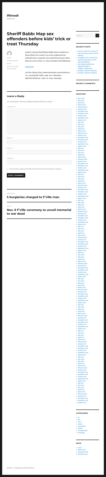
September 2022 (83, 196)
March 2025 (82, 131)
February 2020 (82, 263)
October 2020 (82, 246)
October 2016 (82, 350)
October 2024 (82, 142)
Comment (11, 107)
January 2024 (82, 161)
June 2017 (81, 333)
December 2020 (83, 242)
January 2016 (82, 370)
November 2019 (83, 270)
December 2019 (83, 268)
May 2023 (81, 179)
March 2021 (82, 235)
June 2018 (81, 307)
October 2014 (82, 376)
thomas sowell (12, 68)
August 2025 (82, 120)
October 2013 (82, 403)
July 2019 (81, 279)
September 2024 (83, 144)
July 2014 (81, 383)
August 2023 (82, 172)
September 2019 (83, 274)
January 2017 (82, 344)
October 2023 (82, 168)
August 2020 (82, 250)
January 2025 (82, 135)
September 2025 (83, 118)
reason (80, 424)
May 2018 (81, 309)
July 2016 (81, 357)
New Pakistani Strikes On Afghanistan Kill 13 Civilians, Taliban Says (86, 66)
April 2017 (81, 337)
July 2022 (81, 200)
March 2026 (82, 105)
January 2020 (82, 266)
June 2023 (81, 176)
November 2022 (83, 192)
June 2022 (81, 203)
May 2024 (81, 153)
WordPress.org (83, 454)
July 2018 (81, 305)
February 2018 (82, 316)
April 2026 (81, 103)
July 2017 (81, 331)
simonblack (82, 426)
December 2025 (83, 111)
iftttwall (13, 15)
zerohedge (81, 433)
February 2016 (82, 368)
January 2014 (82, 396)
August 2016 (82, 355)
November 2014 (83, 374)
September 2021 (83, 222)
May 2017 (81, 335)
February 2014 (82, 394)
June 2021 (81, 229)
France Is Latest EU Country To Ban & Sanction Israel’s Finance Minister (88, 53)
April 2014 (81, 389)
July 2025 (81, 122)
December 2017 (83, 320)
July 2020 (81, 253)
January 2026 (82, 109)
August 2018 (82, 303)
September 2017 (83, 326)
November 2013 (83, 400)
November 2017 (83, 322)
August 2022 (82, 198)
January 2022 (82, 213)
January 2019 (82, 292)
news (8, 66)
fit (78, 417)
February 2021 (82, 237)
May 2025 (81, 127)
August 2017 (82, 329)
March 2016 (82, 366)
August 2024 (82, 146)
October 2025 (82, 116)
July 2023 (81, 174)
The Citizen (15, 66)
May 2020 (81, 257)
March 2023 (82, 183)
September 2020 (83, 248)
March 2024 (82, 157)
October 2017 (82, 324)
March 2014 (82, 392)
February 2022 (82, 211)
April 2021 (81, 233)
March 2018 (82, 313)
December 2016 (83, 346)
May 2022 (81, 205)
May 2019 (81, 283)
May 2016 (81, 361)
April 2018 (81, 311)
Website (10, 158)
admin (9, 58)
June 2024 (81, 150)
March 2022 (82, 209)
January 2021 (82, 240)
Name (10, 138)
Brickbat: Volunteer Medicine (87, 71)
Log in (80, 448)
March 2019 (82, 287)
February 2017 (82, 342)
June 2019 (81, 281)
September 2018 (83, 300)
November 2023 (83, 166)
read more (29, 67)
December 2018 (83, 294)
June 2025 (81, 124)
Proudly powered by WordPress (24, 468)
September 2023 (83, 170)
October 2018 (82, 298)
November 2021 (83, 218)
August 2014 (82, 381)
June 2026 (81, 98)
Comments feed (83, 452)
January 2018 (82, 318)
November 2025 (83, 113)
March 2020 (82, 261)
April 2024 (81, 155)
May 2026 (81, 100)
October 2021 (82, 220)
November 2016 (83, 348)
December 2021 (83, 216)
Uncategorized (82, 430)
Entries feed (82, 450)
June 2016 (81, 359)
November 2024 (83, 140)
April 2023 (81, 181)
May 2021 (81, 231)
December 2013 (83, 398)
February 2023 (82, 185)
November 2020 (83, 244)
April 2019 (81, 285)
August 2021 (82, 224)
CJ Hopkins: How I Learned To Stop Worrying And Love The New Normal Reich (88, 60)
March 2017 (82, 339)
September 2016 (83, 353)
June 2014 (81, 385)
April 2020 (81, 259)
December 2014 (83, 372)
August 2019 (82, 276)
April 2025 (81, 129)
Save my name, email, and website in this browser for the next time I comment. (36, 169)
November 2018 (83, 296)
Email (10, 148)
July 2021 (81, 226)
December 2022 (83, 190)
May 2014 (81, 387)
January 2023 (82, 187)
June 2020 (81, 255)
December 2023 (83, 163)
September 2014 (83, 379)
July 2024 (81, 148)
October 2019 (82, 272)
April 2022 (81, 207)
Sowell (9, 63)
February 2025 (82, 133)
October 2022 (82, 194)
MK (79, 420)
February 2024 (82, 159)
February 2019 (82, 290)
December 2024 (83, 137)
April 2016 (81, 363)
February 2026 (82, 107)
